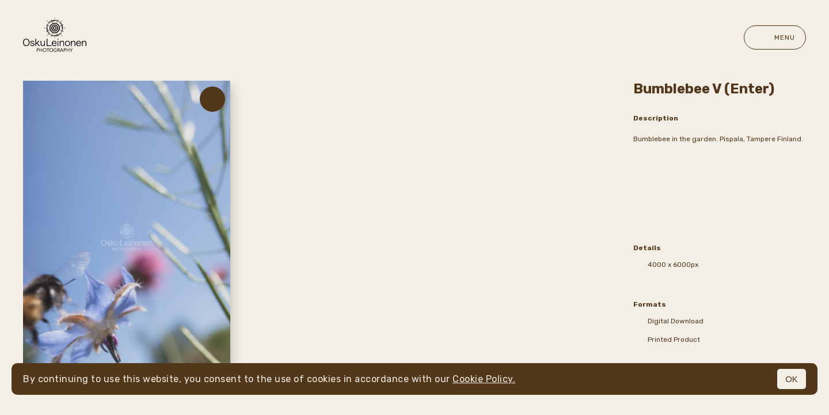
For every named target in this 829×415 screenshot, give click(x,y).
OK (791, 379)
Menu (775, 37)
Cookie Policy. (483, 378)
